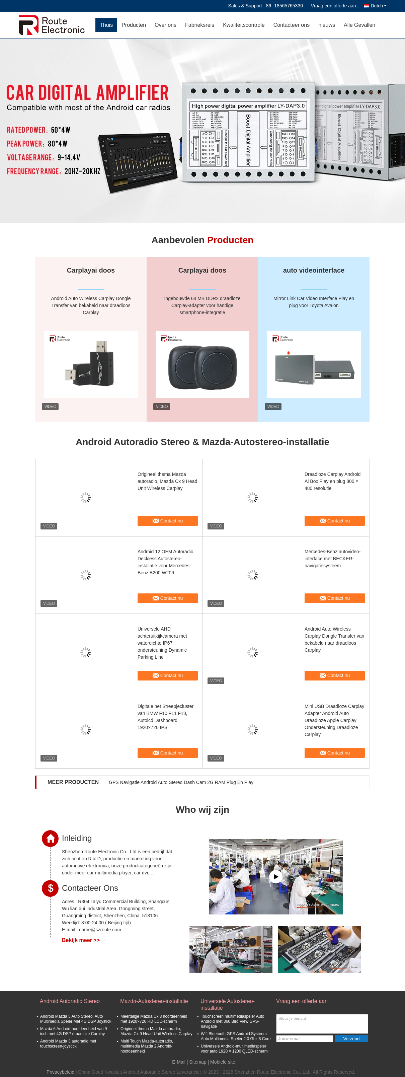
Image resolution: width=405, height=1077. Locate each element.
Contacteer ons (291, 25)
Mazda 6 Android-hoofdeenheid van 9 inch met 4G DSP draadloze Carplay (73, 1031)
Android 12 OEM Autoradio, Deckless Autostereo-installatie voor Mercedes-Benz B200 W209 (166, 562)
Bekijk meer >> (81, 940)
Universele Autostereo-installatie (227, 1004)
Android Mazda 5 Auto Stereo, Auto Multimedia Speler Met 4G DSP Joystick (75, 1019)
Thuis (106, 25)
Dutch (379, 5)
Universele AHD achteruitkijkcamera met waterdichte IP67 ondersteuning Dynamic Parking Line (162, 643)
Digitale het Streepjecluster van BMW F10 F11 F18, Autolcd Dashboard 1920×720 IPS (165, 717)
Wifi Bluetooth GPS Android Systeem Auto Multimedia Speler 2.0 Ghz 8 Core (236, 1036)
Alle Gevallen (359, 25)
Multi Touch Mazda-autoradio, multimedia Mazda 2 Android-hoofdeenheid (146, 1046)
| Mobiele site (221, 1062)
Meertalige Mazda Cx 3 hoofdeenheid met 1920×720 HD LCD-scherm (153, 1019)
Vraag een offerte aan (333, 5)
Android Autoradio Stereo (70, 1001)
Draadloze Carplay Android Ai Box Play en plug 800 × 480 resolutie (332, 481)
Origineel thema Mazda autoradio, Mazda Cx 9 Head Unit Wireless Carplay (167, 481)
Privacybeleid (60, 1072)
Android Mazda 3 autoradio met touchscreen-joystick (68, 1044)
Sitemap (197, 1062)
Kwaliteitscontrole (244, 25)
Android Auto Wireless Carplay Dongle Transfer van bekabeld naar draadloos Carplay (334, 639)
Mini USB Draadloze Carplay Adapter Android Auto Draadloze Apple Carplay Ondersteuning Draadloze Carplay (334, 720)
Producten (134, 25)
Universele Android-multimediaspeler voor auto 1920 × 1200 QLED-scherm (234, 1049)
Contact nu (171, 520)
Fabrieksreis (199, 25)
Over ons (165, 25)
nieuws (326, 25)
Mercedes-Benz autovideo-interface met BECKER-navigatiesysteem (332, 558)
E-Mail (178, 1062)
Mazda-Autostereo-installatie (154, 1001)
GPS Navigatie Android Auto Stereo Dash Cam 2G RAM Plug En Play (181, 782)
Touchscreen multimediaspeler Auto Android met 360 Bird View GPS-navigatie (232, 1021)
